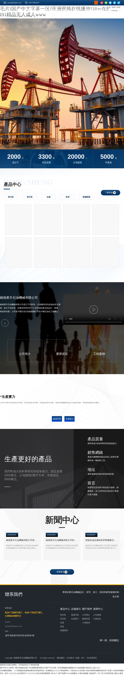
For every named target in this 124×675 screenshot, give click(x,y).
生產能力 (69, 419)
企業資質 (92, 658)
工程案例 (99, 353)
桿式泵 (63, 615)
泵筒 (62, 626)
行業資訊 (97, 619)
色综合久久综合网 (78, 670)
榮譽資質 (62, 353)
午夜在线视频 (83, 673)
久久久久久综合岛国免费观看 (39, 673)
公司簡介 (25, 353)
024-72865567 (34, 3)
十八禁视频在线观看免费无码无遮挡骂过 (29, 670)
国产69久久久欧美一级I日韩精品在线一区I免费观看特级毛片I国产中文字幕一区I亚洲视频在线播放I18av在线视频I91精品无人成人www (50, 667)
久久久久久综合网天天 (18, 673)
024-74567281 (33, 612)
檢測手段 (57, 419)
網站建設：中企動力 (65, 658)
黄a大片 (54, 673)
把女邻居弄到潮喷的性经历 (96, 670)
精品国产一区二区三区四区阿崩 (102, 673)
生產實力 (75, 619)
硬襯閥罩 (64, 630)
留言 (91, 483)
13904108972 (13, 615)
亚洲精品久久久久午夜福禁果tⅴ (58, 670)
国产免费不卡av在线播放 (67, 673)
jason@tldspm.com (14, 3)
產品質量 (95, 438)
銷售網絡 (95, 452)
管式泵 (63, 619)
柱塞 (62, 622)
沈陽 (77, 658)
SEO (83, 658)
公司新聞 (97, 615)
